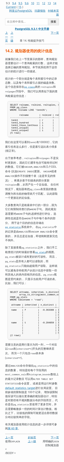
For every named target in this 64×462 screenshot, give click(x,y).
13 (49, 3)
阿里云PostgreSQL (20, 11)
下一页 (55, 33)
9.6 (27, 3)
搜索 (53, 21)
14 (54, 3)
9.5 (20, 3)
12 (43, 3)
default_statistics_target (20, 394)
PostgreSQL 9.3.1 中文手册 (32, 29)
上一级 (12, 36)
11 (38, 3)
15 (19, 7)
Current (11, 7)
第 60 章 (13, 434)
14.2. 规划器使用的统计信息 (28, 50)
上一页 (6, 36)
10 (32, 3)
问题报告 (40, 11)
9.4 (14, 3)
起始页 (32, 443)
